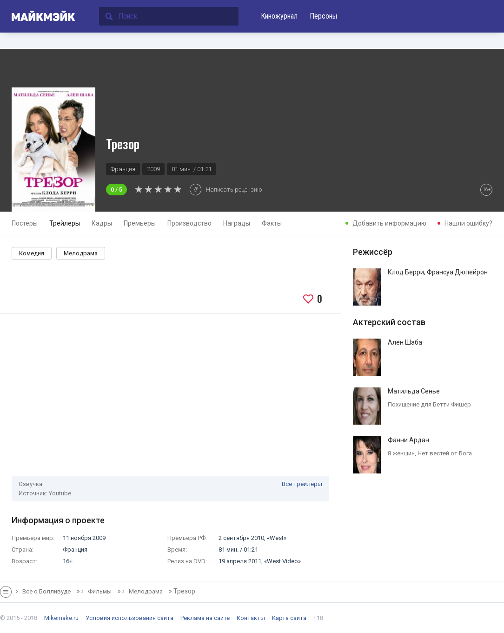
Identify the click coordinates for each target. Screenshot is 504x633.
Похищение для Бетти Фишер (429, 404)
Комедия (31, 253)
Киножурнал (279, 16)
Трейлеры (64, 223)
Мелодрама (81, 253)
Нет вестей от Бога (445, 453)
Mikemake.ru (61, 617)
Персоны (323, 16)
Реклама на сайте (205, 617)
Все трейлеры (302, 483)
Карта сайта (289, 617)
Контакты (251, 617)
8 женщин (401, 453)
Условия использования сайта (129, 617)
